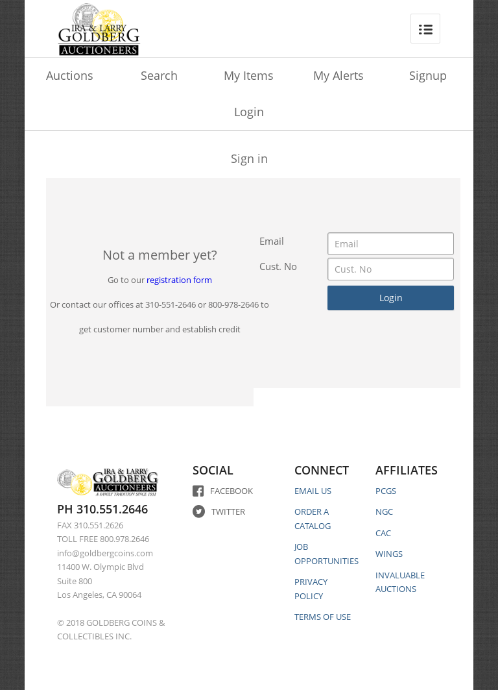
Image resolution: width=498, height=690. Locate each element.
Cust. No (278, 266)
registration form (179, 280)
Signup (428, 75)
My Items (249, 75)
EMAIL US (312, 491)
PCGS (385, 491)
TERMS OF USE (322, 616)
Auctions (69, 75)
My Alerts (338, 75)
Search (159, 75)
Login (249, 111)
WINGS (389, 554)
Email (271, 240)
